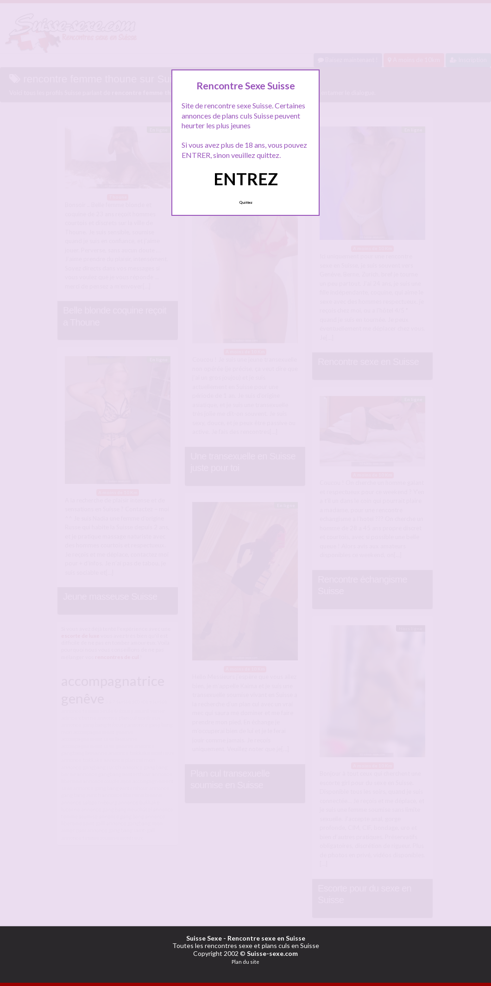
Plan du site (245, 962)
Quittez (245, 202)
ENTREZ (246, 179)
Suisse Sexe (204, 938)
